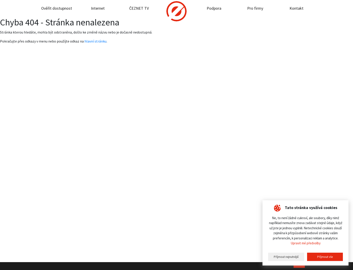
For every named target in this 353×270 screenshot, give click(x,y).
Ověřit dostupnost (56, 8)
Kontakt (296, 8)
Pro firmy (255, 8)
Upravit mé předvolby (306, 243)
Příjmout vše (325, 257)
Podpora (214, 8)
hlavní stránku (95, 41)
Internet (98, 8)
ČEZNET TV (139, 8)
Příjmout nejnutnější (286, 257)
